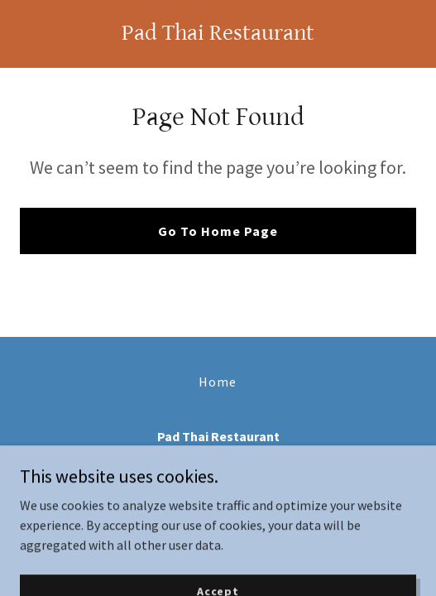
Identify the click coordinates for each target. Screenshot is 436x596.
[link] (218, 34)
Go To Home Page (218, 231)
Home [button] (218, 381)
